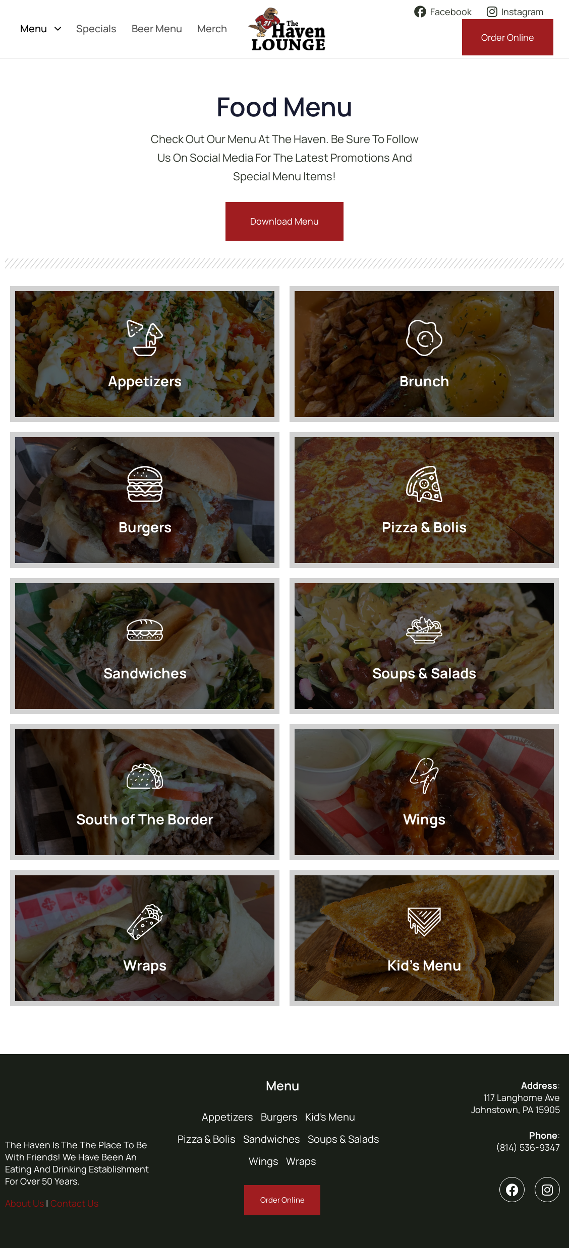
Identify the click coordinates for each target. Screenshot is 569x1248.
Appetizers (227, 1117)
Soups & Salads (343, 1139)
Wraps (301, 1161)
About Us (24, 1203)
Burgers (279, 1117)
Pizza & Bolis (207, 1139)
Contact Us (74, 1203)
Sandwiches (271, 1139)
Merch (212, 28)
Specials (96, 28)
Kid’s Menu (330, 1117)
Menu (40, 28)
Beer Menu (157, 28)
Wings (263, 1161)
